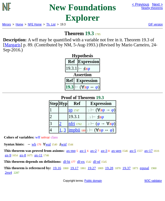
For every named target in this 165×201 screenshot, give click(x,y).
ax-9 (8, 155)
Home (19, 24)
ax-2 (93, 151)
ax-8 (23, 155)
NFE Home (35, 24)
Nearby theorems (152, 7)
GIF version (155, 24)
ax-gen (116, 151)
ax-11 (38, 155)
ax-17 (148, 151)
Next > (157, 4)
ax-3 (104, 151)
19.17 (74, 168)
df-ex (81, 161)
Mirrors (6, 24)
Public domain (93, 180)
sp (70, 109)
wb (34, 144)
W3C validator (153, 180)
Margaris (12, 44)
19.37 (126, 168)
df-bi (66, 161)
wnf (64, 144)
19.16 (57, 168)
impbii (74, 130)
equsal (144, 168)
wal (48, 144)
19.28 (109, 168)
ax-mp (71, 151)
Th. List (51, 24)
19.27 (92, 168)
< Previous (140, 4)
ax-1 (83, 151)
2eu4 (8, 172)
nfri (71, 123)
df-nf (96, 161)
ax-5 (133, 151)
